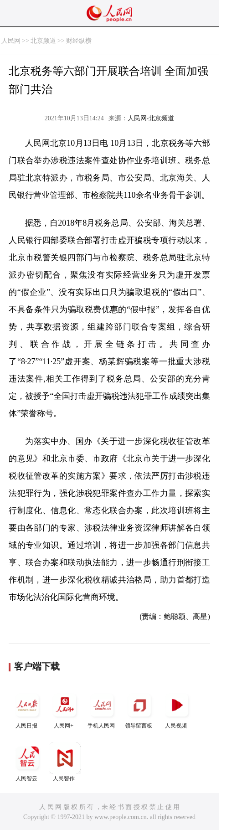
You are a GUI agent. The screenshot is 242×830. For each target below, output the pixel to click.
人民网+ (65, 709)
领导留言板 (139, 709)
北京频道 (43, 40)
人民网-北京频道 (151, 118)
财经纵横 (79, 40)
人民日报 (27, 709)
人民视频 (177, 709)
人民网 (11, 40)
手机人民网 (102, 709)
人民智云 (27, 762)
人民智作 (65, 762)
